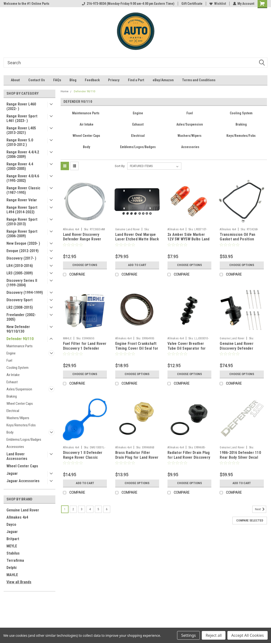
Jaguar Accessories (23, 481)
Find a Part (136, 80)
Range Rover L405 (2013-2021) (21, 130)
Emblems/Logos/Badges (23, 439)
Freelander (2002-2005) (21, 317)
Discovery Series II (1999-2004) (21, 282)
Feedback (92, 80)
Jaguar (12, 473)
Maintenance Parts (19, 346)
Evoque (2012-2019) (22, 251)
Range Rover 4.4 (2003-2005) (19, 166)
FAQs (57, 80)
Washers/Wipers (17, 418)
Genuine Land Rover (22, 510)
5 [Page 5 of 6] (98, 509)
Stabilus (13, 553)
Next (260, 509)
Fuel (9, 360)
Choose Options (85, 265)
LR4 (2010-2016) (19, 265)
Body (9, 432)
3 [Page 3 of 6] (81, 509)
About (15, 80)
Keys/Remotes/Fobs (21, 425)
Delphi (11, 567)
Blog (72, 80)
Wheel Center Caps (19, 403)
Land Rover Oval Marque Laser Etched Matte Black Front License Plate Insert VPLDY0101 (137, 241)
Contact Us (36, 80)
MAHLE (12, 575)
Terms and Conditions (198, 80)
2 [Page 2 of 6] (73, 509)
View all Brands (18, 582)
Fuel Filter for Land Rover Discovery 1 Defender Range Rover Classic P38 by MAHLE (85, 350)
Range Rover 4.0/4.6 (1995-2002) (22, 178)
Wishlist (217, 4)
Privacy (114, 80)
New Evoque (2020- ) (23, 243)
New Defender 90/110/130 (18, 329)
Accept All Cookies (247, 635)
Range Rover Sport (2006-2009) (21, 233)
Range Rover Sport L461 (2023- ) (21, 118)
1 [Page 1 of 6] (65, 509)
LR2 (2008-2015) (19, 307)
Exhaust (12, 382)
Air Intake (13, 375)
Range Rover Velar (21, 200)
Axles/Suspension (19, 389)
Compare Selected (249, 520)
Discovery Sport (19, 300)
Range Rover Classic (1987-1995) (23, 190)
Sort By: (120, 166)
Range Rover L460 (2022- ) (21, 106)
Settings (188, 635)
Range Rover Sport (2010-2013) (21, 221)
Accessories (15, 447)
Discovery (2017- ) (21, 258)
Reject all (214, 635)
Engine (11, 353)
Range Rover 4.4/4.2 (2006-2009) (22, 154)
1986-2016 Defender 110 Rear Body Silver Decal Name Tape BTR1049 (240, 457)
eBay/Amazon (163, 80)
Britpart (12, 539)
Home (65, 91)
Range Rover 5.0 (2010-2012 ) (19, 142)
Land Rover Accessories (16, 456)
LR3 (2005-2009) (19, 273)
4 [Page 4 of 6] (90, 509)
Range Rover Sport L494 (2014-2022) (21, 209)
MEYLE (11, 546)
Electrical (12, 411)
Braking (11, 396)
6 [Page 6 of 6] (107, 509)
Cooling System (17, 367)
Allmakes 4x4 (17, 517)
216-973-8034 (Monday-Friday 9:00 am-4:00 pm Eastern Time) (128, 4)
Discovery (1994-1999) (24, 292)
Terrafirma (15, 560)
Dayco (11, 524)
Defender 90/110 (20, 338)
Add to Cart (137, 265)
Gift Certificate (191, 4)
